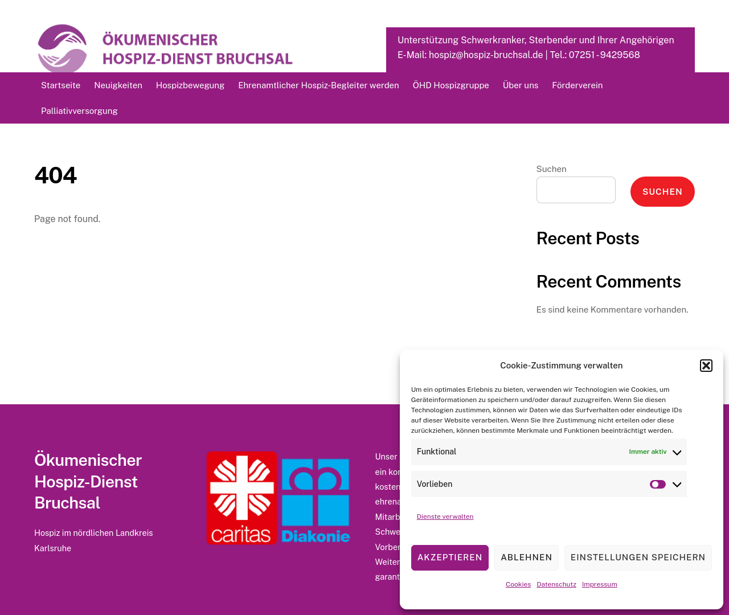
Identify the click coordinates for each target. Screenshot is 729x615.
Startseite (60, 85)
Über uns (520, 85)
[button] (706, 365)
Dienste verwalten (445, 516)
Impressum (599, 584)
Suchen (551, 169)
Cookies (518, 584)
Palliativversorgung (79, 111)
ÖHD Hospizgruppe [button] (451, 85)
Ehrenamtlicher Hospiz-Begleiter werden (318, 85)
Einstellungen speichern (638, 557)
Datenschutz (556, 584)
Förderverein (577, 85)
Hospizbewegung (190, 85)
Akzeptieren (449, 557)
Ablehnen (526, 557)
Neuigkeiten (118, 85)
